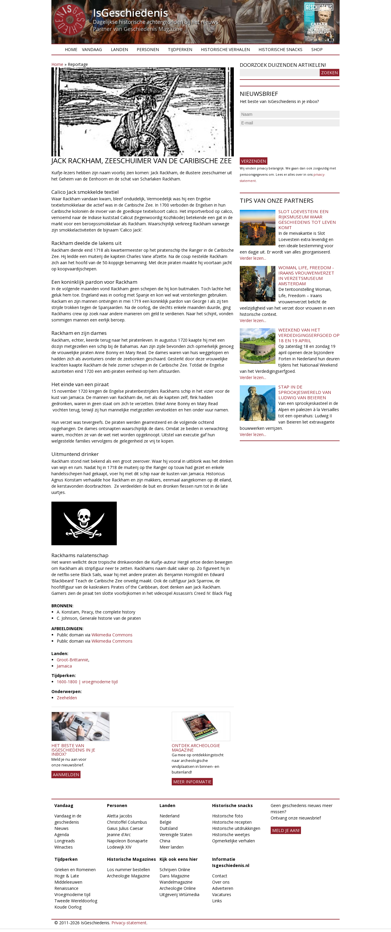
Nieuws (61, 828)
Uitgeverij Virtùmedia (179, 894)
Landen (119, 49)
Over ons (221, 882)
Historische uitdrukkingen (236, 828)
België (165, 822)
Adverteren (222, 888)
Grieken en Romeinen (75, 869)
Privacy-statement (128, 922)
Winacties (63, 847)
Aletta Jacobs (119, 816)
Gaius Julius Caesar (125, 828)
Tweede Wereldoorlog (75, 901)
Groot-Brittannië (72, 659)
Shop (317, 49)
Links (217, 901)
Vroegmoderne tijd (72, 894)
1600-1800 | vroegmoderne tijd (87, 681)
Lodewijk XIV (119, 847)
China (165, 841)
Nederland (169, 816)
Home (71, 49)
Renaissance (66, 888)
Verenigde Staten (176, 834)
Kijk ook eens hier (179, 859)
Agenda (61, 834)
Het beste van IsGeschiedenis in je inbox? (73, 750)
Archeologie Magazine (128, 876)
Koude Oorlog (67, 907)
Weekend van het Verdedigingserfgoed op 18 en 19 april (309, 335)
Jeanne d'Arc (119, 834)
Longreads (64, 841)
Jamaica (64, 666)
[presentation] (285, 139)
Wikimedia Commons (112, 635)
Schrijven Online (175, 869)
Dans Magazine (175, 876)
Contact (219, 876)
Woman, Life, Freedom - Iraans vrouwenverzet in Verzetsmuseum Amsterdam (306, 275)
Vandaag (92, 49)
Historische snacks (280, 49)
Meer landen (172, 847)
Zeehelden (67, 697)
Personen (148, 49)
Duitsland (169, 828)
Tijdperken (180, 49)
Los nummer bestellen (128, 869)
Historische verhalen (225, 49)
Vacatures (221, 894)
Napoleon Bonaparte (127, 841)
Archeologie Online (178, 888)
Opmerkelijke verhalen (233, 841)
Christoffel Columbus (127, 822)
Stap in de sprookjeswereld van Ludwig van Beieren (304, 392)
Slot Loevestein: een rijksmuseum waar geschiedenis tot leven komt (307, 219)
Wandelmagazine (176, 882)
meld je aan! (285, 830)
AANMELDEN (66, 774)
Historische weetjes (231, 834)
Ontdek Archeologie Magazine (196, 747)
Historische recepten (232, 822)
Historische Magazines (131, 859)
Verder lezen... (253, 258)
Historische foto (227, 816)
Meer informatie (192, 781)
